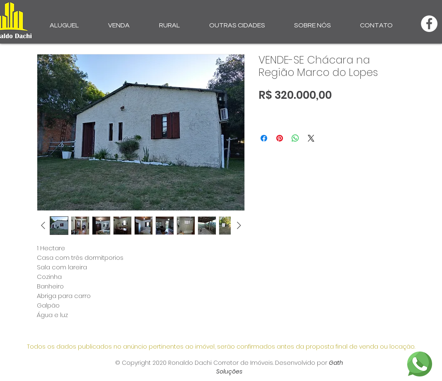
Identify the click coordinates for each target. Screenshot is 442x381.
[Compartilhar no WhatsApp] (295, 138)
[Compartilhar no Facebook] (264, 138)
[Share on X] (311, 138)
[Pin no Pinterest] (280, 138)
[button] (64, 22)
